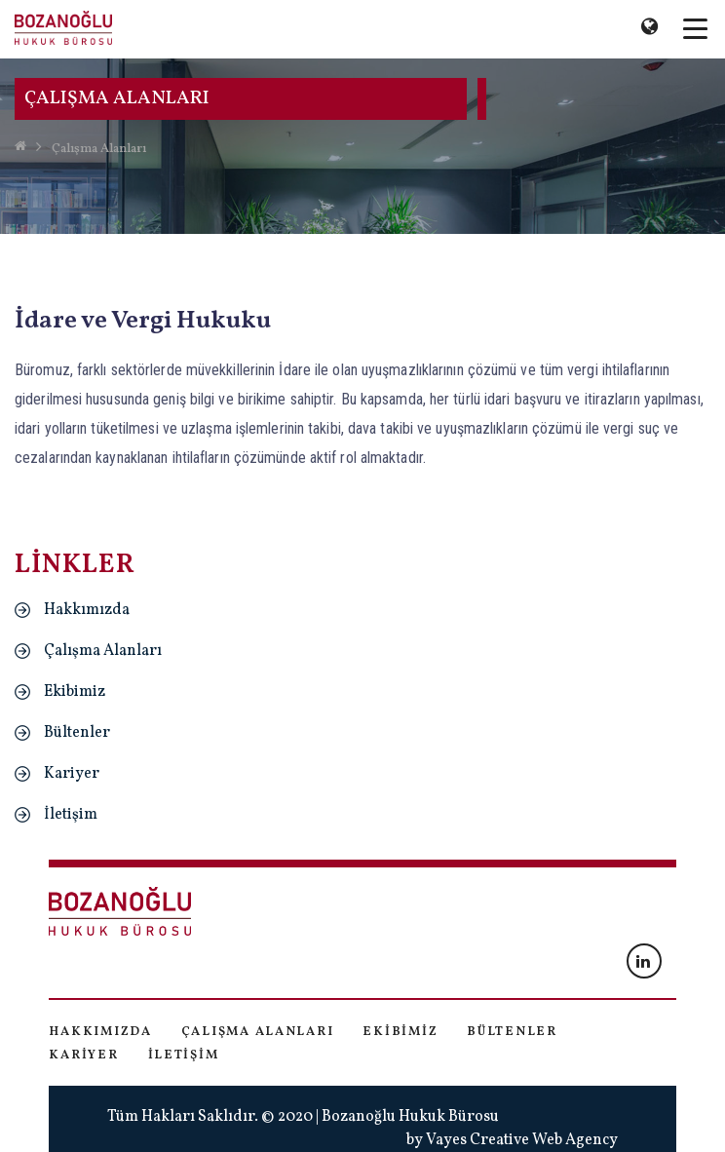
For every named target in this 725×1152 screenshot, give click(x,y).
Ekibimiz (74, 692)
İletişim (70, 815)
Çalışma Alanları (99, 149)
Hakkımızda (87, 610)
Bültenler (77, 733)
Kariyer (71, 774)
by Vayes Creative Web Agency (512, 1140)
